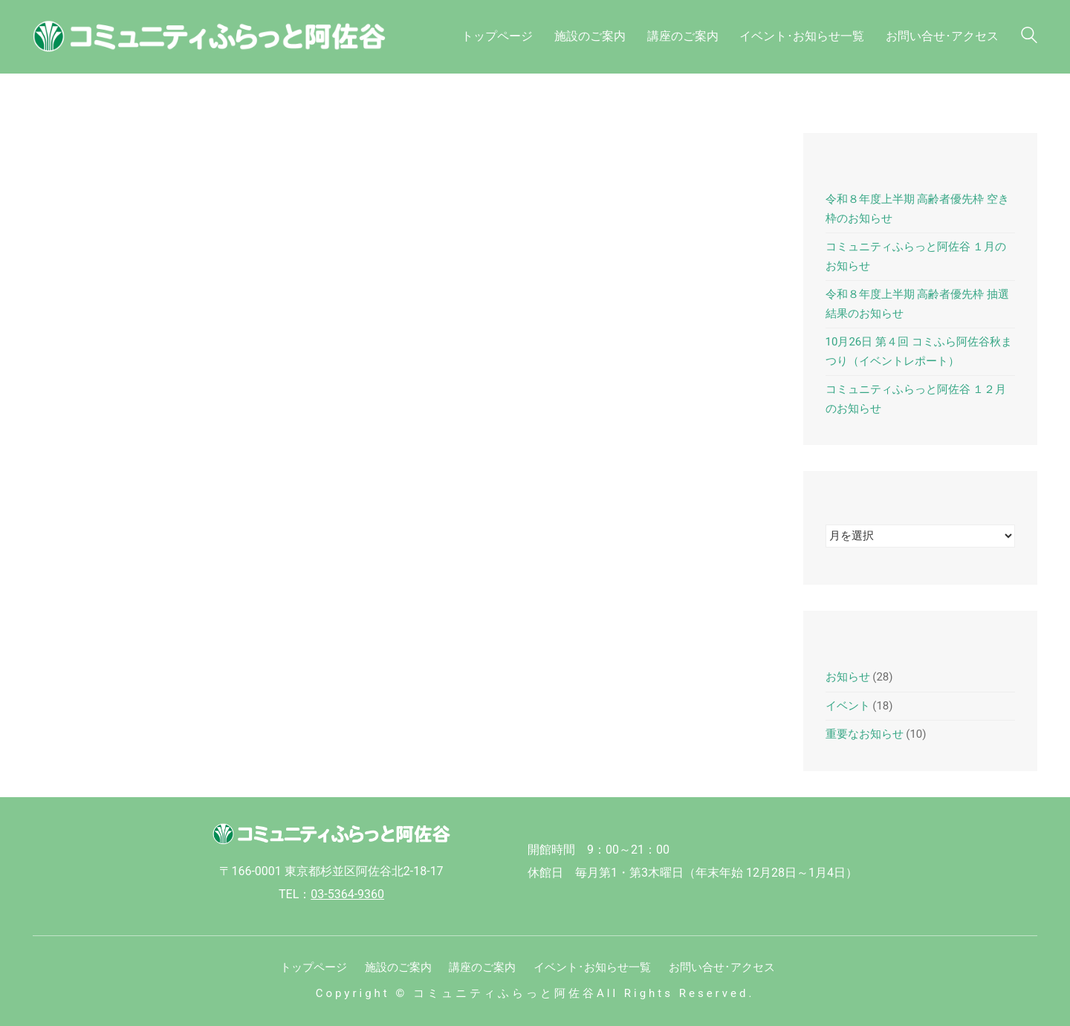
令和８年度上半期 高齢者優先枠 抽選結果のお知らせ (917, 304)
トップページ (313, 967)
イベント (848, 705)
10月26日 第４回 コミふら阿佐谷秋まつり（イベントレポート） (919, 351)
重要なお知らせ (865, 734)
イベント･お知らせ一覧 (592, 967)
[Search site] (1029, 38)
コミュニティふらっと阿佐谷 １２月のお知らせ (916, 399)
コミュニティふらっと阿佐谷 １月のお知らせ (916, 256)
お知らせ (848, 677)
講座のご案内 (482, 967)
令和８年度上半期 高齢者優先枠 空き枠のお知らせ (917, 208)
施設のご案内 (398, 967)
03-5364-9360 (347, 894)
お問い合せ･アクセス (722, 967)
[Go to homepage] (218, 36)
